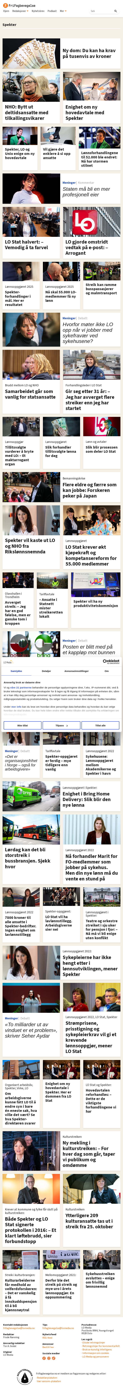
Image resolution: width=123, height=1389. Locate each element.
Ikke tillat (22, 725)
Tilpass (62, 725)
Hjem (6, 11)
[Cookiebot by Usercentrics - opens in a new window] (105, 661)
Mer (63, 11)
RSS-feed (47, 1338)
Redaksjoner (20, 11)
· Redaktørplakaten (46, 1378)
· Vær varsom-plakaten (48, 1381)
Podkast (52, 11)
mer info (16, 706)
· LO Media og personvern (95, 1356)
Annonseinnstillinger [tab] (76, 671)
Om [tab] (107, 671)
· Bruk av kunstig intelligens (97, 1349)
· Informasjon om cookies (95, 1353)
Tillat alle (100, 725)
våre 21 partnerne (21, 687)
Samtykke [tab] (16, 671)
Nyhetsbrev (38, 11)
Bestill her (48, 1347)
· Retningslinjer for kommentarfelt (101, 1346)
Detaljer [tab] (46, 671)
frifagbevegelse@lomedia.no (19, 1328)
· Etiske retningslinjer (93, 1342)
